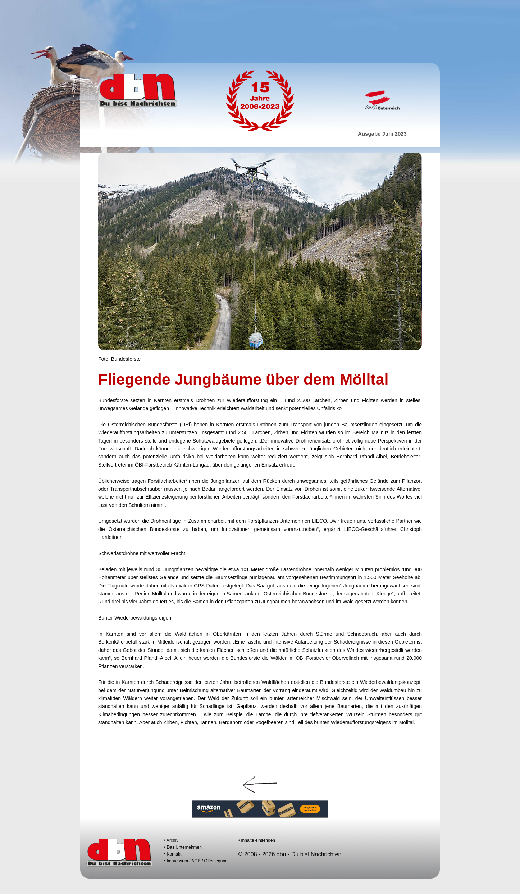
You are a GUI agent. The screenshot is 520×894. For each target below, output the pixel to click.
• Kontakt (172, 854)
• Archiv (171, 840)
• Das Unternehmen (183, 847)
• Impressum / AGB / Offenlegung (196, 860)
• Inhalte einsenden (256, 840)
